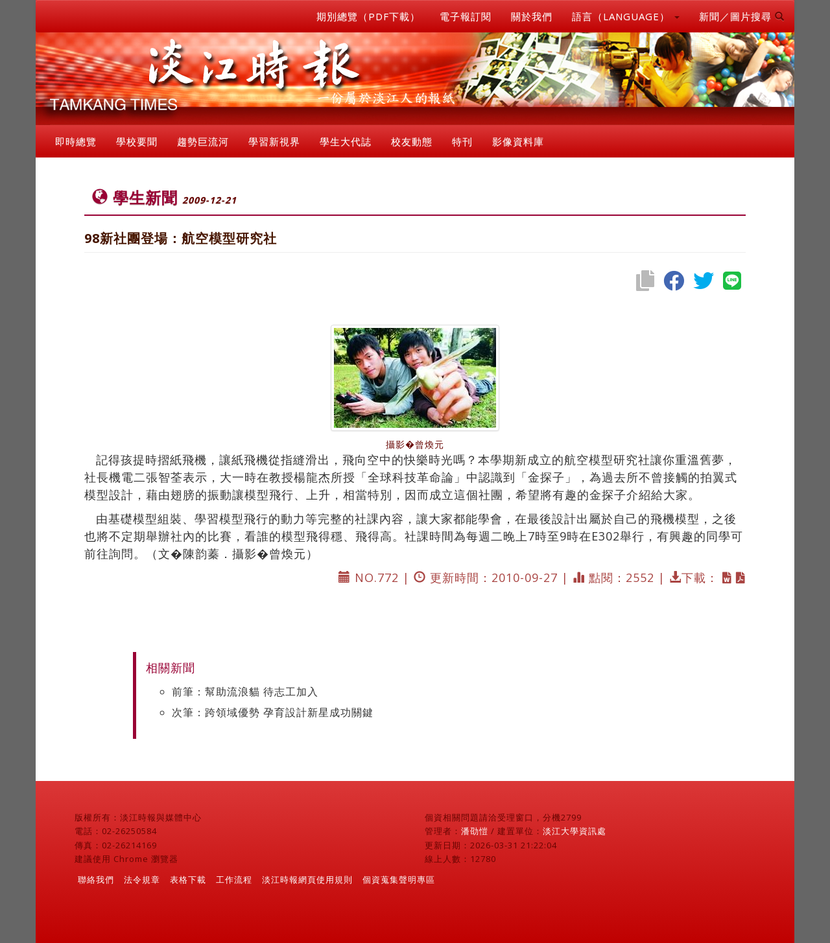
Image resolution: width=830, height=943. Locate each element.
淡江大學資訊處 (574, 831)
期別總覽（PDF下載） (368, 16)
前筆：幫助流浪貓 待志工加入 (245, 691)
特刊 (462, 141)
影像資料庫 (518, 141)
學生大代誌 (346, 141)
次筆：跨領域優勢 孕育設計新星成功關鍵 (273, 712)
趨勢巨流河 (203, 141)
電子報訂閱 (466, 16)
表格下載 (188, 879)
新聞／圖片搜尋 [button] (742, 16)
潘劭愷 (474, 831)
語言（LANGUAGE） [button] (626, 16)
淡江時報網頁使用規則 (307, 879)
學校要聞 (137, 141)
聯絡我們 (96, 879)
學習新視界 (274, 141)
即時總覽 (76, 141)
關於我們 (531, 16)
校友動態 (412, 141)
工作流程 (234, 879)
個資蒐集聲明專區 (398, 879)
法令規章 (142, 879)
